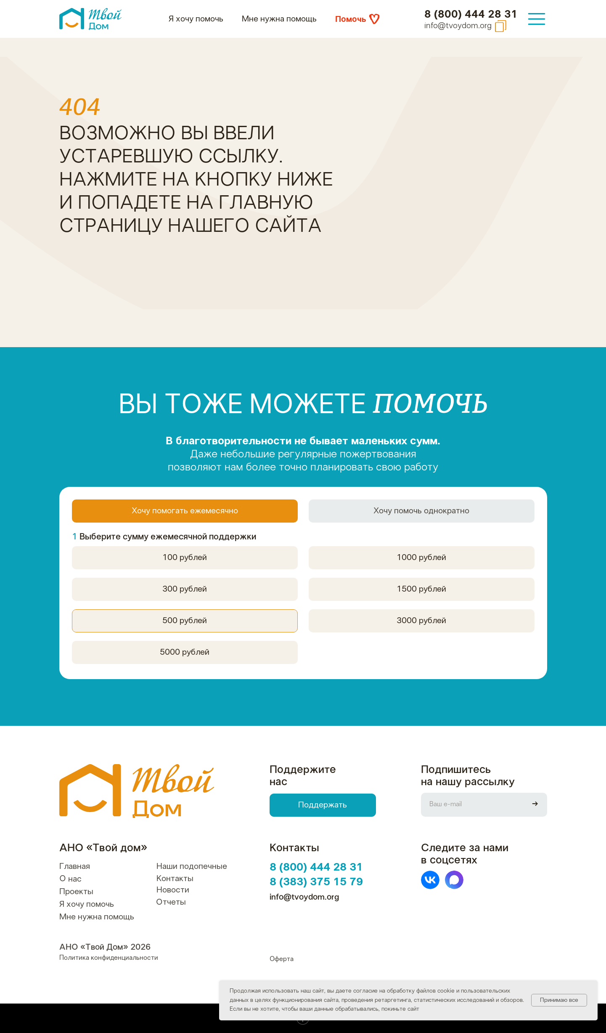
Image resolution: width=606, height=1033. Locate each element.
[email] (472, 805)
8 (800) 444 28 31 (471, 14)
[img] (536, 18)
